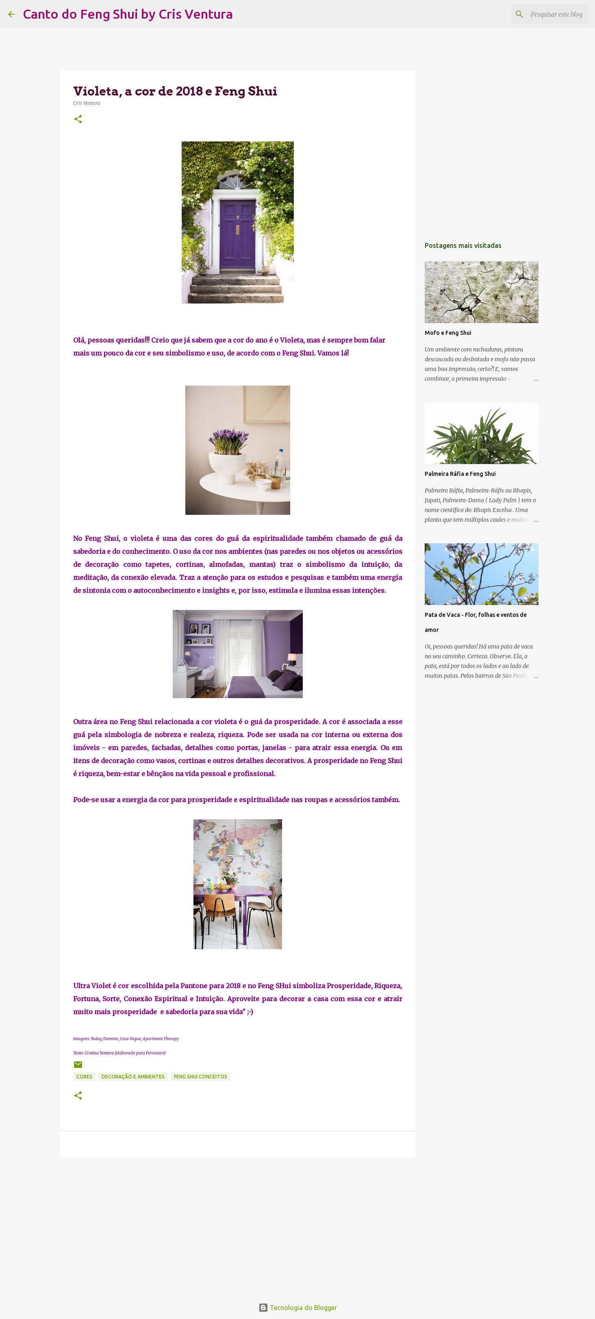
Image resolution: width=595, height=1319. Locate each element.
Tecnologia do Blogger (297, 1307)
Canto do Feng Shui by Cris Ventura (128, 14)
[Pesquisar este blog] (545, 14)
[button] (78, 119)
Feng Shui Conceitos (200, 1076)
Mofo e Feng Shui (448, 333)
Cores (84, 1076)
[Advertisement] (238, 1226)
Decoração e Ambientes (133, 1076)
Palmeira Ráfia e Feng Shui (460, 474)
